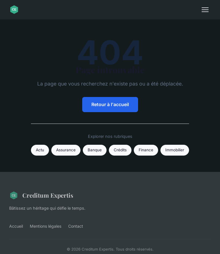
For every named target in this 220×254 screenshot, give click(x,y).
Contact (75, 226)
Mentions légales (45, 226)
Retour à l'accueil (110, 104)
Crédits (120, 150)
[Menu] (205, 9)
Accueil (16, 226)
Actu (40, 150)
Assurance (66, 150)
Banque (95, 150)
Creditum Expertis (41, 195)
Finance (146, 150)
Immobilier (174, 150)
